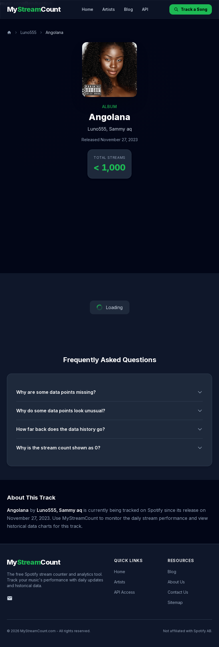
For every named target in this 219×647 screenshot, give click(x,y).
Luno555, (98, 129)
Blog (128, 9)
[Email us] (10, 598)
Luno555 (28, 32)
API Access (124, 592)
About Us (176, 581)
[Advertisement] (109, 230)
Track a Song (190, 9)
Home (87, 9)
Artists (108, 9)
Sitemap (175, 602)
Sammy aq (120, 129)
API (145, 9)
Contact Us (178, 592)
